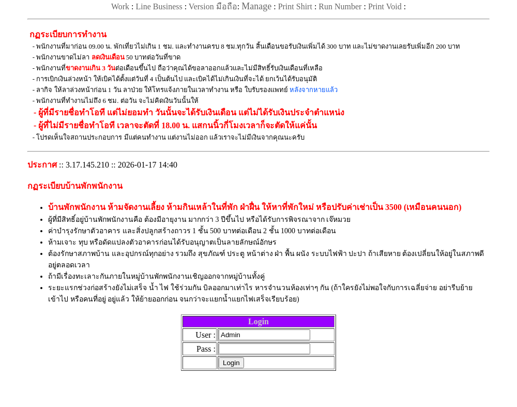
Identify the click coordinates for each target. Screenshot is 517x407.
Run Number (339, 6)
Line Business (158, 6)
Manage (256, 6)
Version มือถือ (213, 6)
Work (120, 6)
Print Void (385, 6)
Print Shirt (295, 6)
